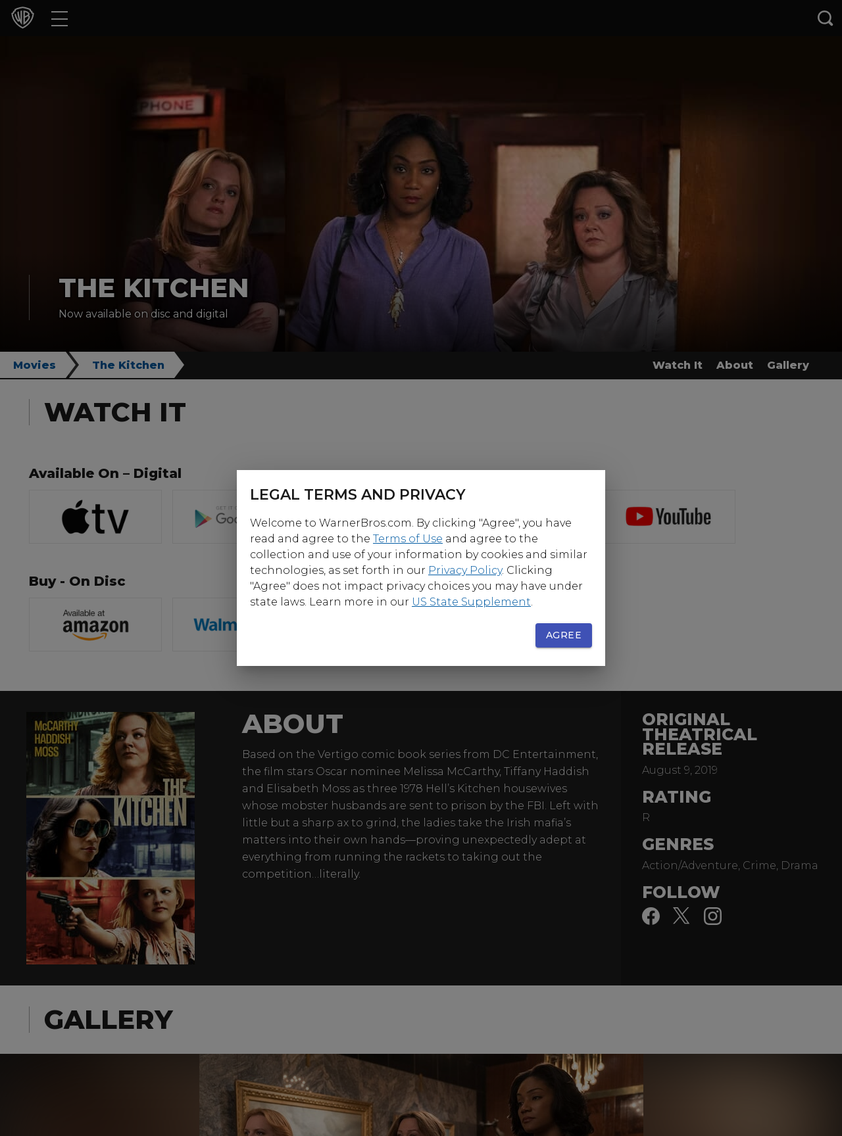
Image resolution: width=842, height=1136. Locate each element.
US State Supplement (471, 602)
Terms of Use (408, 538)
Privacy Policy (465, 570)
